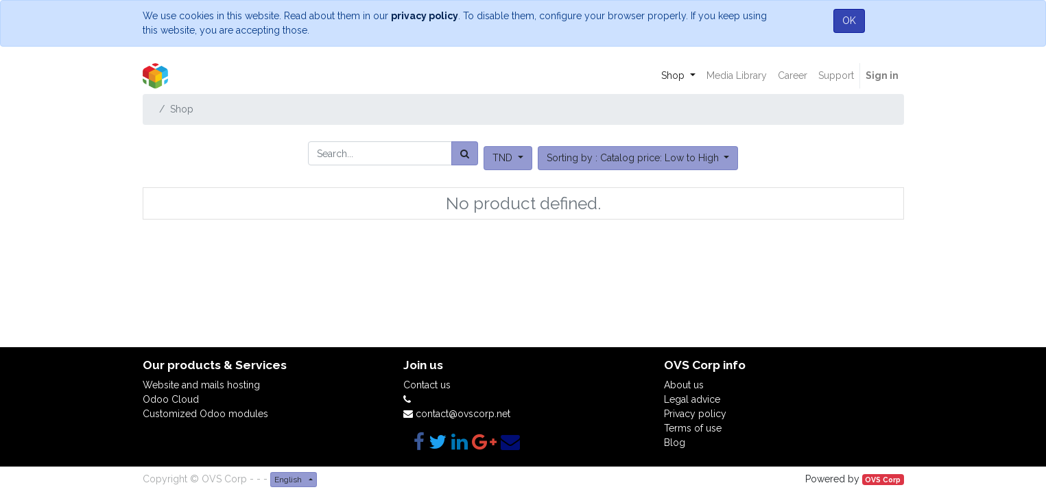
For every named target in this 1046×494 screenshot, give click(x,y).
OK (849, 20)
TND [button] (503, 157)
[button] (638, 158)
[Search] (464, 153)
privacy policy (424, 15)
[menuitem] (736, 76)
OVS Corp (883, 479)
